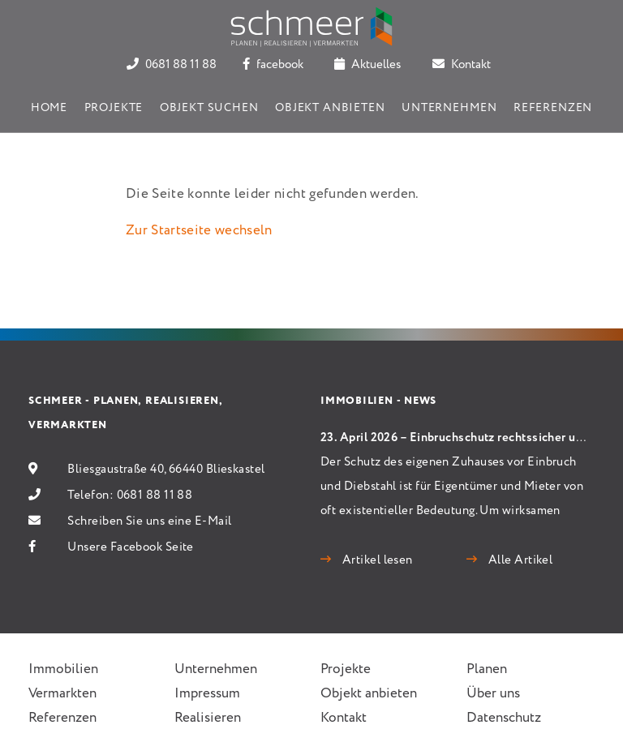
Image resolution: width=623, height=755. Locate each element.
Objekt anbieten (330, 108)
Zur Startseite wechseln (199, 231)
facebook (273, 65)
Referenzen (552, 108)
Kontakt (461, 65)
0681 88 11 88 (172, 65)
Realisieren (207, 718)
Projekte (114, 108)
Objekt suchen (209, 108)
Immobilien (63, 669)
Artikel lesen (375, 560)
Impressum (207, 694)
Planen (486, 669)
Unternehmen (449, 108)
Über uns (493, 694)
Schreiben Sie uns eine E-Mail (149, 521)
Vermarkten (62, 694)
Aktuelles (367, 65)
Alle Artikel (518, 560)
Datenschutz (503, 718)
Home (49, 108)
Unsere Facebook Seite (130, 547)
